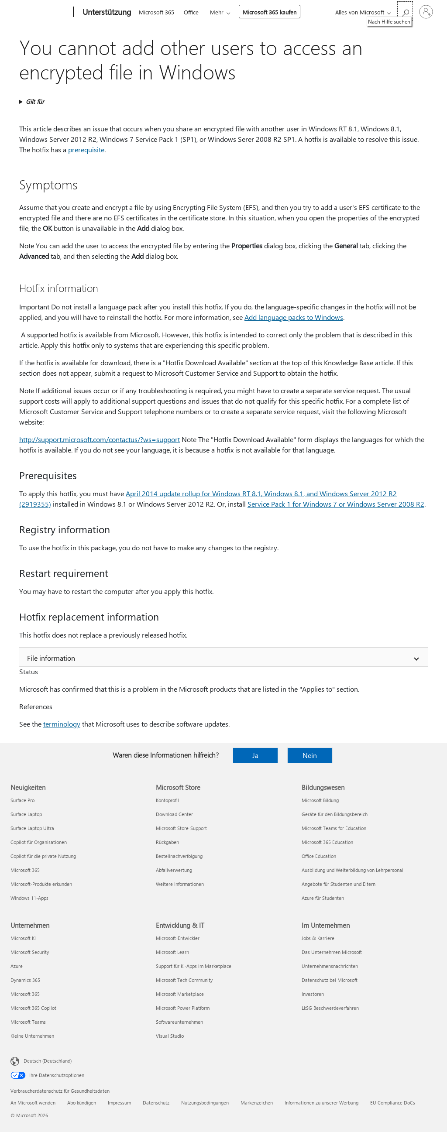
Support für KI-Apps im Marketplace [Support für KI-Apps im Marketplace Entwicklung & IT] (193, 966)
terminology (61, 723)
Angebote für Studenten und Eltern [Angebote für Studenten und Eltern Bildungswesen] (338, 884)
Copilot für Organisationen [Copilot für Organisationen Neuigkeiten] (38, 842)
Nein (310, 755)
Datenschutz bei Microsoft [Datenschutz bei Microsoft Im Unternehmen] (330, 980)
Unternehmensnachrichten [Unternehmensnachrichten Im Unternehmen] (330, 966)
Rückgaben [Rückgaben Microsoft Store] (167, 842)
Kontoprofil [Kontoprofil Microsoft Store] (167, 800)
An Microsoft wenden (32, 1102)
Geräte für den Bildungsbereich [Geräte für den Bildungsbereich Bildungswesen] (335, 814)
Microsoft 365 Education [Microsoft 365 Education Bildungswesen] (327, 842)
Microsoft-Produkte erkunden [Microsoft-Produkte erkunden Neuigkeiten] (41, 884)
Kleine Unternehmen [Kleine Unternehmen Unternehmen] (32, 1036)
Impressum (119, 1102)
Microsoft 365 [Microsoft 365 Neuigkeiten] (25, 870)
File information (51, 657)
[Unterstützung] (106, 12)
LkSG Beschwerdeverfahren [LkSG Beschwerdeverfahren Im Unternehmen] (330, 1008)
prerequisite (86, 149)
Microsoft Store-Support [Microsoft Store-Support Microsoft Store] (181, 828)
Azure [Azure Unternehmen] (16, 966)
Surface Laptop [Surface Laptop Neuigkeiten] (26, 814)
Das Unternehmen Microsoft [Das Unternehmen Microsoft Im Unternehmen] (332, 952)
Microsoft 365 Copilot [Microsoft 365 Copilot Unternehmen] (33, 1008)
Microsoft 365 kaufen (269, 12)
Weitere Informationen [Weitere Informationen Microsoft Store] (180, 884)
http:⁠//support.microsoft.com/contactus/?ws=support (99, 439)
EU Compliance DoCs (392, 1102)
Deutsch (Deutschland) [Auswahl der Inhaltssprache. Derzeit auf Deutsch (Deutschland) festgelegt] (48, 1060)
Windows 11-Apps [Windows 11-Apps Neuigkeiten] (29, 898)
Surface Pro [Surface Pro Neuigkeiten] (22, 800)
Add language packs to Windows (293, 317)
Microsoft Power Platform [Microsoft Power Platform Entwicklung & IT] (183, 1008)
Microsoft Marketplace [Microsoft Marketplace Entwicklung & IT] (180, 994)
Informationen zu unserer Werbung (321, 1102)
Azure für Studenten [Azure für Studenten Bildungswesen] (323, 898)
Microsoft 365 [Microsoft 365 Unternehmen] (25, 994)
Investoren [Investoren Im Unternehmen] (313, 994)
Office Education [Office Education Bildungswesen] (319, 856)
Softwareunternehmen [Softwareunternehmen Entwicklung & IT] (179, 1022)
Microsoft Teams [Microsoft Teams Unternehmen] (28, 1022)
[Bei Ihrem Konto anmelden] (426, 11)
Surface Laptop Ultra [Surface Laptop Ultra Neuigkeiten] (32, 828)
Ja (255, 755)
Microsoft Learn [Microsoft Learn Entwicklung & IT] (172, 952)
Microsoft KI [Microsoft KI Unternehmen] (23, 938)
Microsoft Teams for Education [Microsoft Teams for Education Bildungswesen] (334, 828)
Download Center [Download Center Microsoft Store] (174, 814)
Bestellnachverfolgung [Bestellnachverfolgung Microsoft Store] (179, 856)
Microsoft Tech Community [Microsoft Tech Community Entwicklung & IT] (184, 980)
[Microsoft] (40, 12)
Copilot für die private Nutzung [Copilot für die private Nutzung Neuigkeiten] (43, 856)
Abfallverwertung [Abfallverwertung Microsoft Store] (174, 870)
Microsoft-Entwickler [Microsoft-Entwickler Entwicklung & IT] (177, 938)
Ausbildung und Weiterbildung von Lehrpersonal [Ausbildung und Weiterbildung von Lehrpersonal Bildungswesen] (352, 870)
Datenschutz (156, 1102)
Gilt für (35, 101)
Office (191, 12)
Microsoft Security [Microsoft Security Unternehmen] (29, 952)
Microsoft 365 (156, 12)
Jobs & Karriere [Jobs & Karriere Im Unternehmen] (318, 938)
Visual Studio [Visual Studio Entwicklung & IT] (170, 1036)
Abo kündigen (81, 1102)
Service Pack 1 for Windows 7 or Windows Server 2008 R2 (336, 503)
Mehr (217, 12)
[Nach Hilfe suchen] (405, 11)
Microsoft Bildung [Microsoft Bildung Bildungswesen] (320, 800)
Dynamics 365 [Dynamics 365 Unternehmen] (25, 980)
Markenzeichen (257, 1102)
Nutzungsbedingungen (205, 1102)
